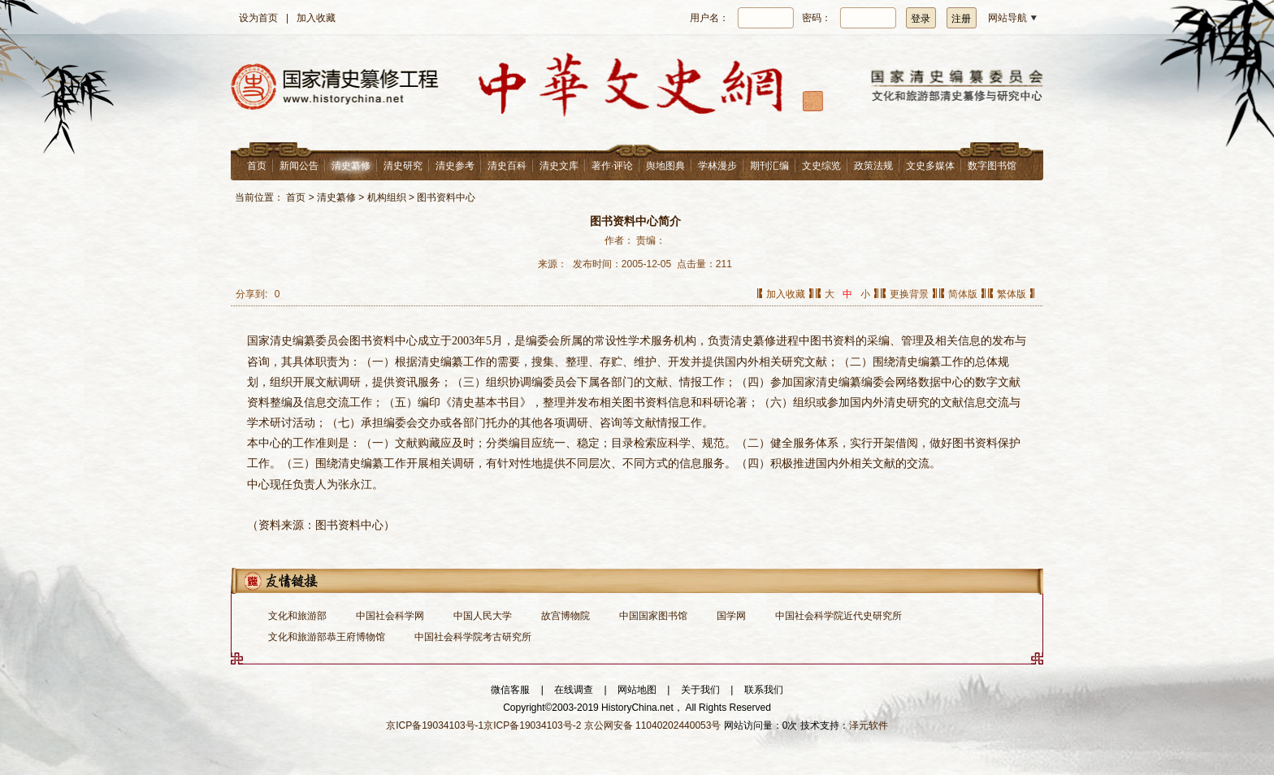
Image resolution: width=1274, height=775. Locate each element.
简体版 (962, 294)
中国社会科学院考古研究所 (472, 637)
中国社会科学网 (390, 615)
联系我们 (763, 689)
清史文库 (559, 165)
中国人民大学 (482, 615)
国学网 (731, 615)
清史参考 (455, 165)
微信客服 (510, 689)
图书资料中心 (446, 197)
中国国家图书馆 (653, 615)
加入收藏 (316, 18)
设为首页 (258, 18)
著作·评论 (612, 165)
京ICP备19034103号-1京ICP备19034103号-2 (483, 725)
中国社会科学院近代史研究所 (838, 615)
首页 (256, 165)
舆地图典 (665, 165)
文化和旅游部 (297, 615)
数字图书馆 (992, 165)
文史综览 (821, 165)
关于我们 (700, 689)
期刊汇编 (769, 165)
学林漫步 (717, 165)
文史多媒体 (930, 165)
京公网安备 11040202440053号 (653, 725)
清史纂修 (351, 165)
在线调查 (573, 689)
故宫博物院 (565, 615)
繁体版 (1011, 294)
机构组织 (386, 197)
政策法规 (873, 165)
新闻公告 (299, 165)
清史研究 (403, 165)
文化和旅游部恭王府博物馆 (326, 637)
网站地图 (637, 689)
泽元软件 (868, 725)
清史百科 (507, 165)
